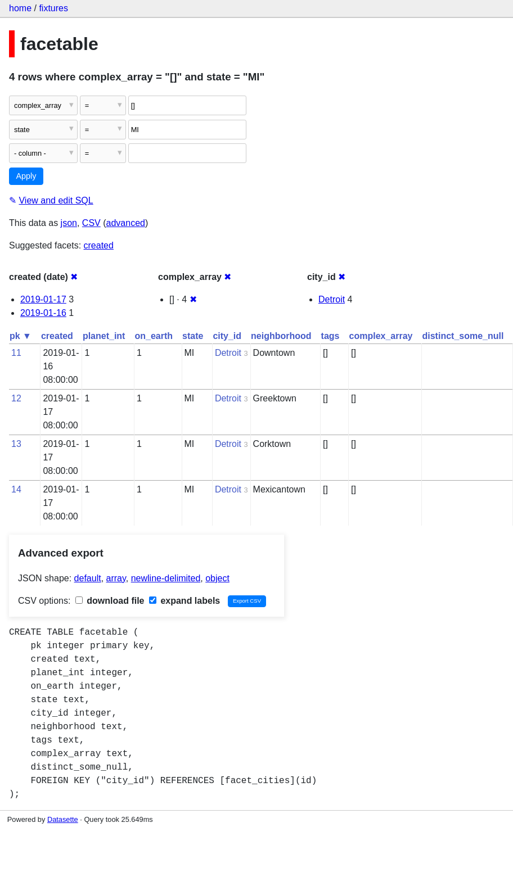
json (69, 223)
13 (16, 444)
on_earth (153, 336)
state (192, 336)
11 (16, 353)
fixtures (53, 8)
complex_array (381, 336)
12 (16, 398)
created (99, 245)
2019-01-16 (43, 313)
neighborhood (281, 336)
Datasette (62, 819)
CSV (91, 223)
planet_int (104, 336)
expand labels (184, 600)
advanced (125, 223)
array (116, 578)
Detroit (331, 299)
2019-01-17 (43, 299)
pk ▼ (21, 336)
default (87, 578)
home (20, 8)
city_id (227, 336)
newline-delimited (166, 578)
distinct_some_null (462, 336)
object (217, 578)
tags (330, 336)
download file (110, 600)
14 (16, 489)
